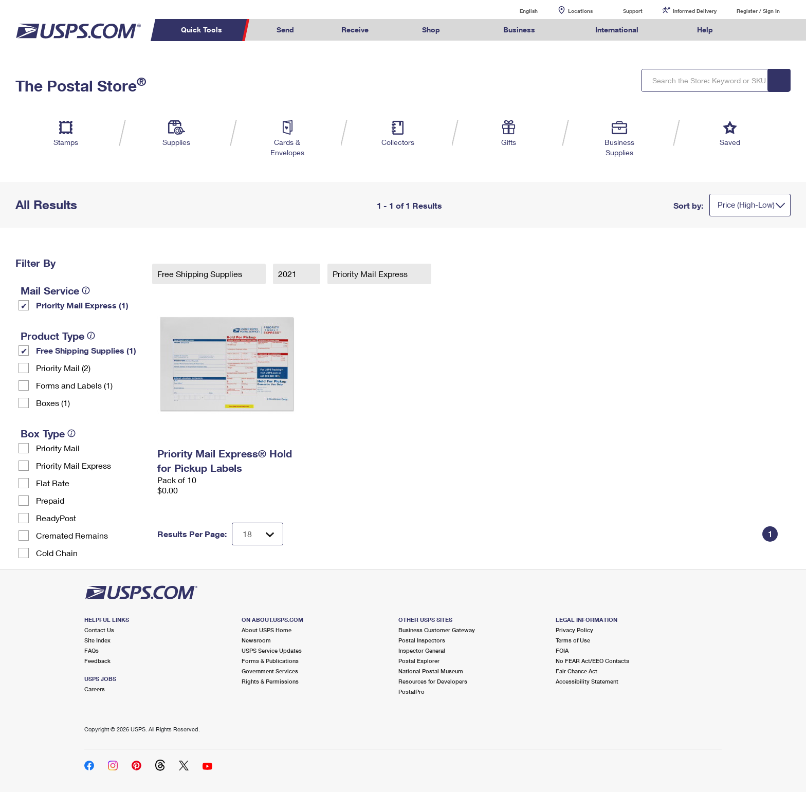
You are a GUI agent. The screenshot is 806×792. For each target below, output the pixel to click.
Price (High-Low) (746, 204)
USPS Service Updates (272, 650)
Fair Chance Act (576, 671)
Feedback (97, 660)
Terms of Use (573, 640)
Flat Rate (52, 483)
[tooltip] (86, 290)
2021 (288, 274)
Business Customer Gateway (436, 630)
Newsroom (256, 640)
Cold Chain (57, 553)
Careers (94, 689)
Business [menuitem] (519, 29)
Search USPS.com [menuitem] (757, 30)
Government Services (270, 671)
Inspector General (421, 650)
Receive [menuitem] (355, 29)
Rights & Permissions (270, 681)
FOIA (562, 650)
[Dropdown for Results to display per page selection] (257, 534)
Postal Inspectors (421, 640)
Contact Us (99, 630)
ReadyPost (56, 518)
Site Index (97, 640)
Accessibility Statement (587, 681)
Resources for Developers (432, 681)
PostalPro (411, 691)
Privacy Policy (574, 630)
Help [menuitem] (705, 29)
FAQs (91, 650)
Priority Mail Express (73, 465)
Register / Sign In (758, 11)
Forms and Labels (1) (74, 385)
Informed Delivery (695, 11)
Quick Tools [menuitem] (201, 29)
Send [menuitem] (285, 29)
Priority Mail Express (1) (82, 305)
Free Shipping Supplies (200, 274)
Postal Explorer (418, 660)
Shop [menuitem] (431, 29)
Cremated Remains (72, 535)
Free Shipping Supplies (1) (86, 350)
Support (633, 11)
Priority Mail (58, 448)
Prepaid (50, 500)
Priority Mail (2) (63, 368)
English (518, 10)
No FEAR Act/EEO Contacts (592, 660)
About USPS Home (266, 630)
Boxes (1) (53, 403)
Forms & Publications (270, 660)
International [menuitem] (616, 29)
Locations (580, 11)
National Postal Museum (430, 671)
